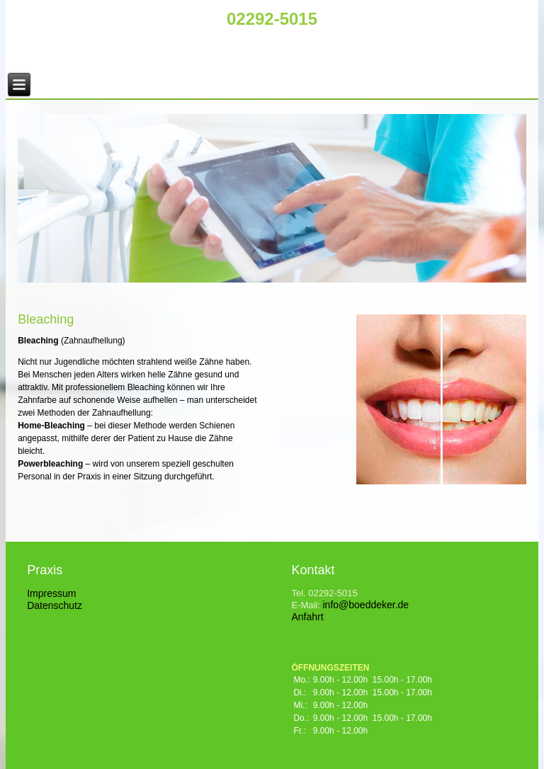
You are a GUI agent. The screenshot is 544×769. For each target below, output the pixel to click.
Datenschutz (54, 605)
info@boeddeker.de (365, 604)
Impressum (51, 593)
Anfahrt (307, 616)
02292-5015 (272, 18)
